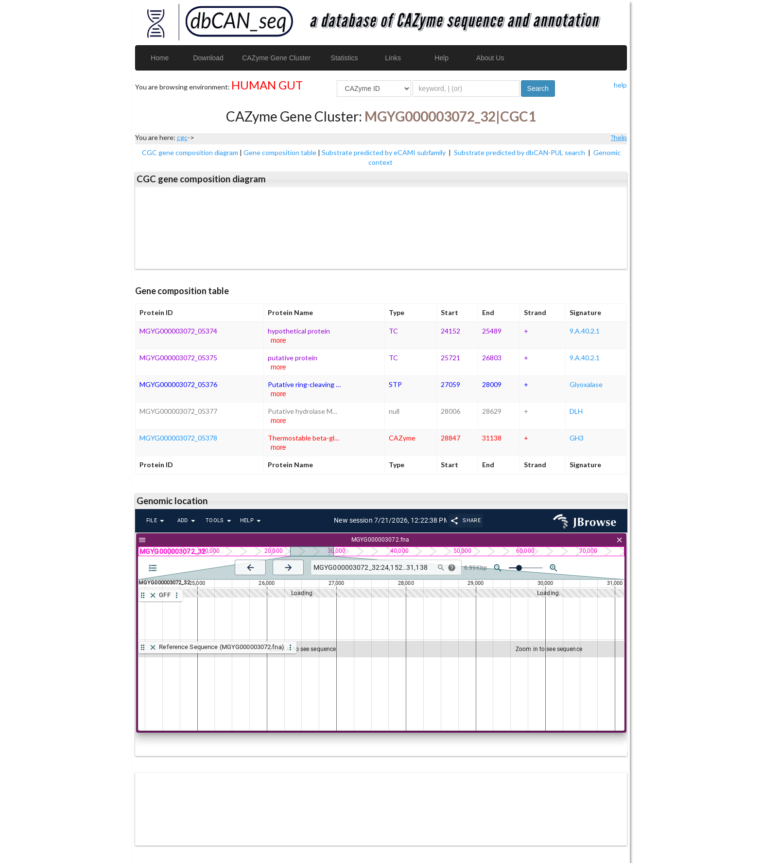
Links (393, 58)
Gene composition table (279, 152)
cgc (182, 137)
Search (538, 88)
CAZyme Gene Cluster (276, 58)
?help (619, 137)
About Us (490, 58)
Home (160, 58)
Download (208, 58)
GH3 (577, 438)
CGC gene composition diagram (190, 152)
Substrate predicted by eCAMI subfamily (384, 152)
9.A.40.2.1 (585, 331)
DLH (576, 411)
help (620, 85)
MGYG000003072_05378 (178, 438)
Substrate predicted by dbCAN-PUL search (520, 152)
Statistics (344, 58)
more (278, 340)
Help (441, 58)
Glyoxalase (586, 384)
